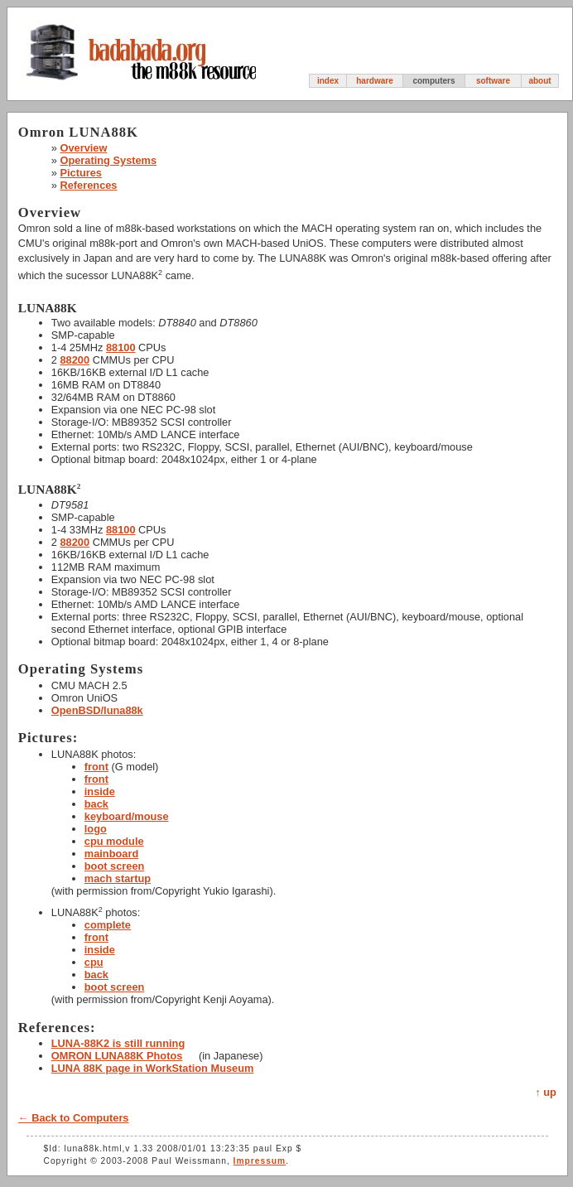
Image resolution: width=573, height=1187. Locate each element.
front (96, 766)
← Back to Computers (73, 1118)
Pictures (81, 172)
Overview (83, 148)
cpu (94, 962)
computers (433, 80)
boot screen (114, 866)
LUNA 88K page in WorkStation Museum (152, 1068)
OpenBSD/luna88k (97, 710)
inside (99, 791)
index (328, 80)
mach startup (117, 878)
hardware (374, 80)
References (88, 185)
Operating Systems (108, 160)
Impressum (260, 1160)
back (96, 804)
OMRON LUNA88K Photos (117, 1055)
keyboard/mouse (126, 816)
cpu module (114, 841)
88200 (74, 360)
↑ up (545, 1092)
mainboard (111, 853)
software (493, 80)
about (539, 80)
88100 (121, 347)
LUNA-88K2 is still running (118, 1043)
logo (95, 829)
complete (107, 925)
